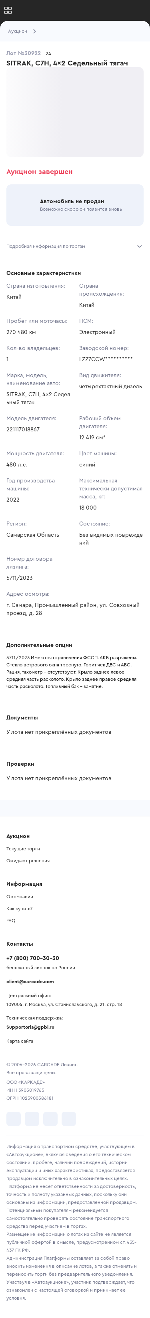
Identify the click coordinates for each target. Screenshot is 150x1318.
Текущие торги (23, 848)
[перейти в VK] (13, 1119)
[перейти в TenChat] (69, 1119)
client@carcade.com (30, 981)
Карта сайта (19, 1041)
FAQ (10, 920)
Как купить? (19, 908)
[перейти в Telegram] (32, 1119)
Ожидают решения (28, 860)
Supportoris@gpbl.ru (30, 1027)
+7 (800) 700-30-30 (32, 958)
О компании (19, 896)
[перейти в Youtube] (50, 1119)
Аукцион (17, 31)
